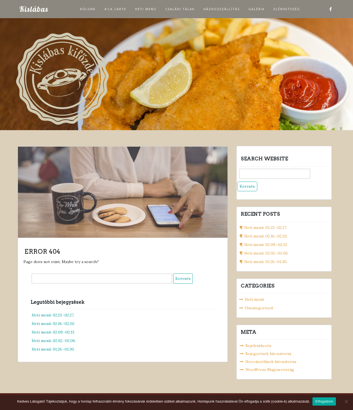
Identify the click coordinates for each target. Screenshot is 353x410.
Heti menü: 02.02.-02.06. (54, 340)
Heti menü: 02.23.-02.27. (53, 315)
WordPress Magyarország (269, 369)
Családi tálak (180, 9)
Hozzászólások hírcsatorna (270, 361)
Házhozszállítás (222, 9)
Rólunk (88, 9)
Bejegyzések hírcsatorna (268, 353)
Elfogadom (324, 401)
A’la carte (115, 9)
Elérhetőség (287, 9)
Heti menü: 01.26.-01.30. (53, 349)
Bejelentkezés (258, 345)
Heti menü (145, 9)
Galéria (256, 9)
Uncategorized (259, 307)
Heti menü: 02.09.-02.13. (53, 332)
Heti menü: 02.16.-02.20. (53, 323)
